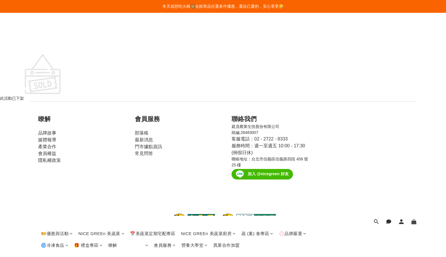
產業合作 (47, 146)
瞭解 (128, 42)
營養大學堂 (194, 42)
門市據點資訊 (148, 146)
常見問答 (144, 153)
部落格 (141, 132)
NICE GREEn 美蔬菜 (102, 30)
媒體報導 (47, 139)
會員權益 (47, 153)
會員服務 (165, 42)
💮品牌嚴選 (292, 30)
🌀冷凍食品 (54, 42)
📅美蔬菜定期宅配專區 (152, 30)
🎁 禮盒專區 (88, 42)
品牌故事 (47, 132)
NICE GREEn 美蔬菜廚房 (208, 30)
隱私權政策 (49, 160)
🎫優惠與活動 (57, 30)
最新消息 (144, 139)
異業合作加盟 (226, 42)
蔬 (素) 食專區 (257, 30)
